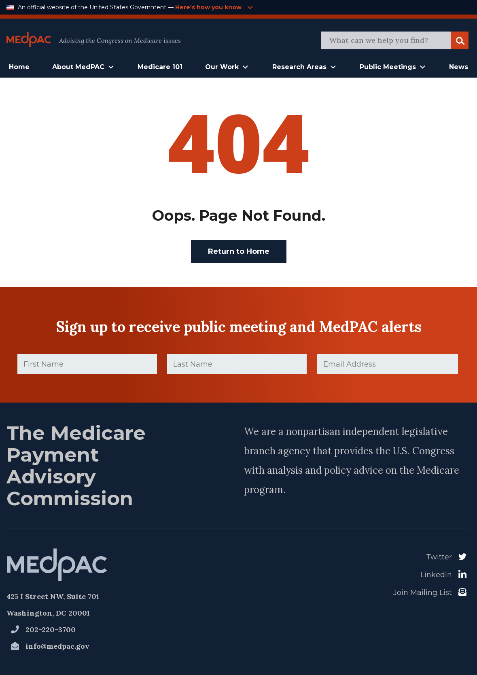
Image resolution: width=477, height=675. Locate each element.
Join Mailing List (422, 592)
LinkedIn (436, 574)
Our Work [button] (222, 67)
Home (19, 67)
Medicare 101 (160, 67)
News (458, 67)
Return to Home (238, 251)
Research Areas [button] (299, 67)
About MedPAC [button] (78, 67)
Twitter (439, 557)
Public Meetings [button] (388, 67)
